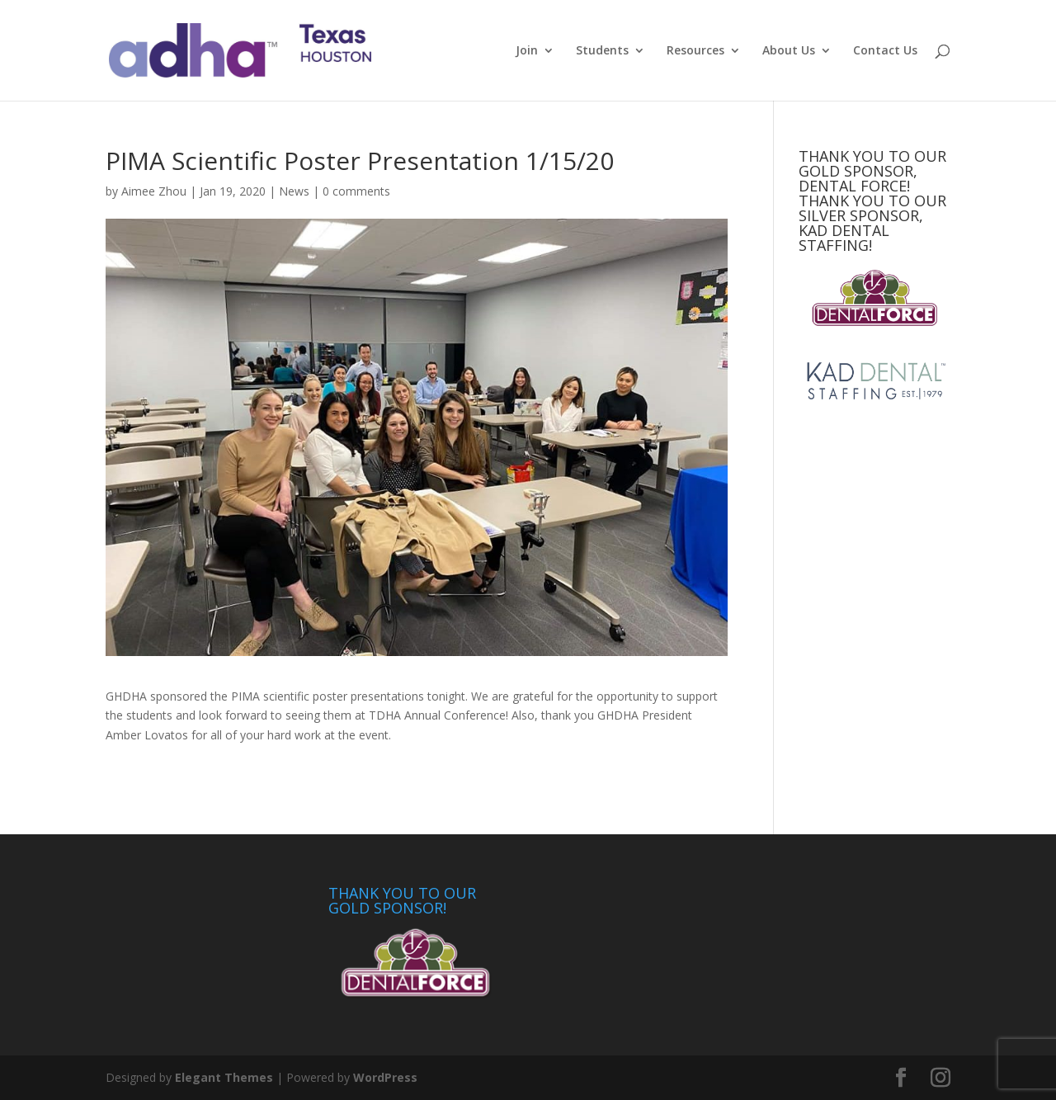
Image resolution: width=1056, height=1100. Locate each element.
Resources (695, 51)
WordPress (385, 1077)
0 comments (356, 191)
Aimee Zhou (153, 191)
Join (527, 51)
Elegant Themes (224, 1077)
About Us (788, 51)
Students (602, 51)
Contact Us (885, 51)
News (294, 191)
